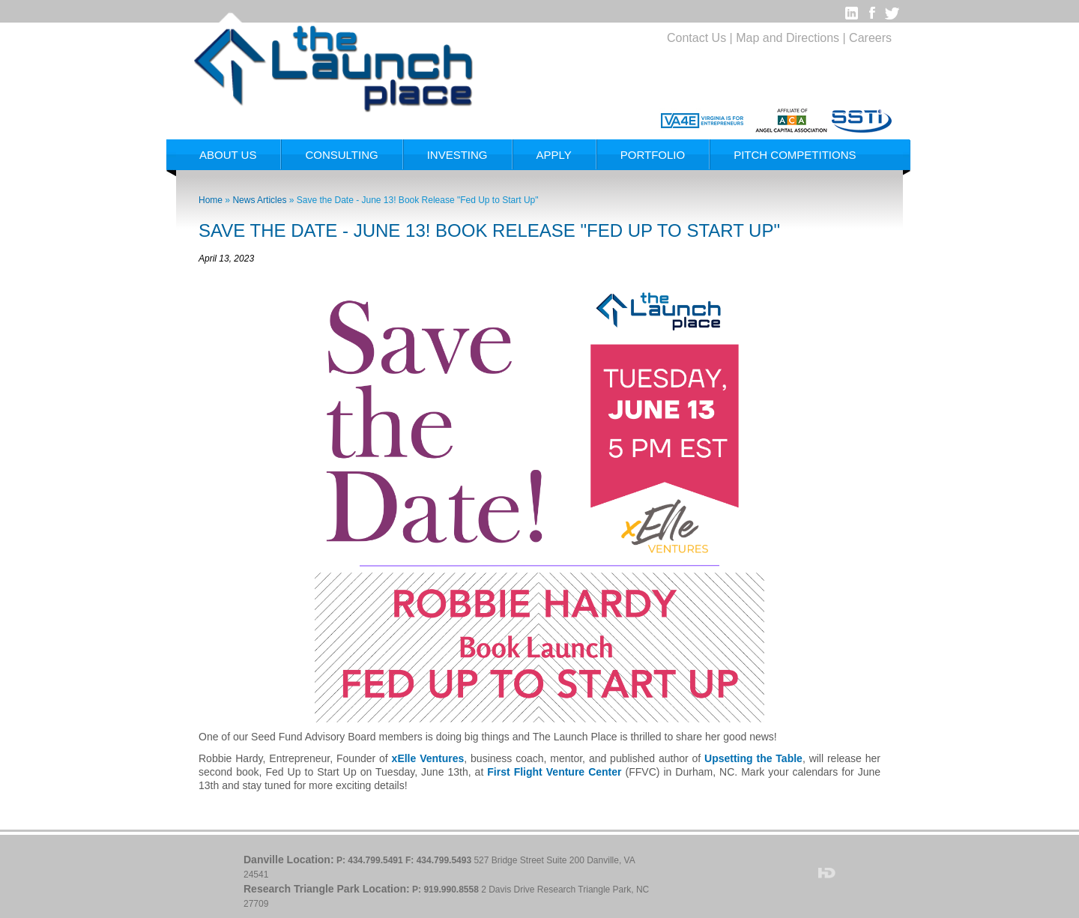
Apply (554, 154)
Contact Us (696, 37)
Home (211, 200)
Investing (457, 154)
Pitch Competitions (795, 154)
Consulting (341, 154)
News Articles (259, 200)
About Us (227, 154)
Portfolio (652, 154)
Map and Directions (787, 37)
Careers (870, 37)
